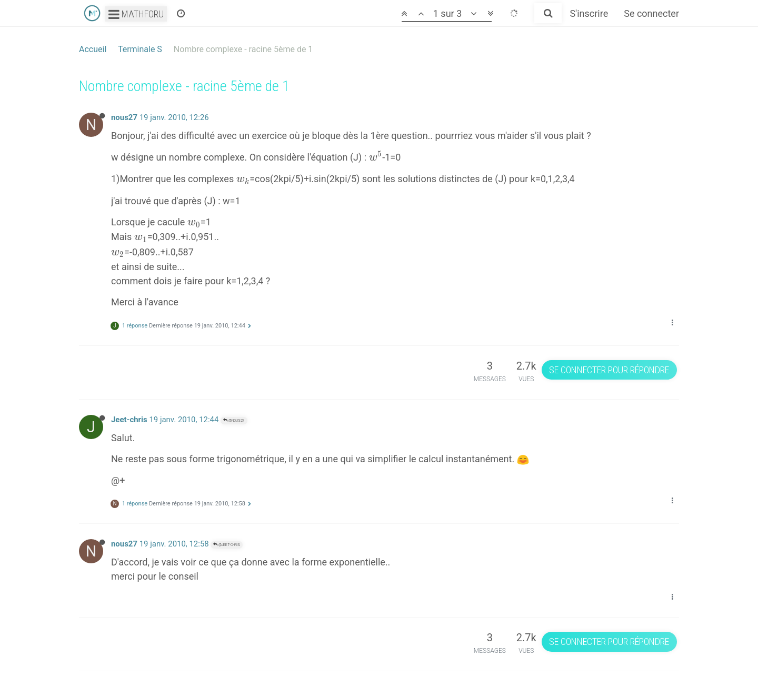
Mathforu (136, 13)
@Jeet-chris (226, 544)
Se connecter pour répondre (609, 369)
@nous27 (234, 420)
